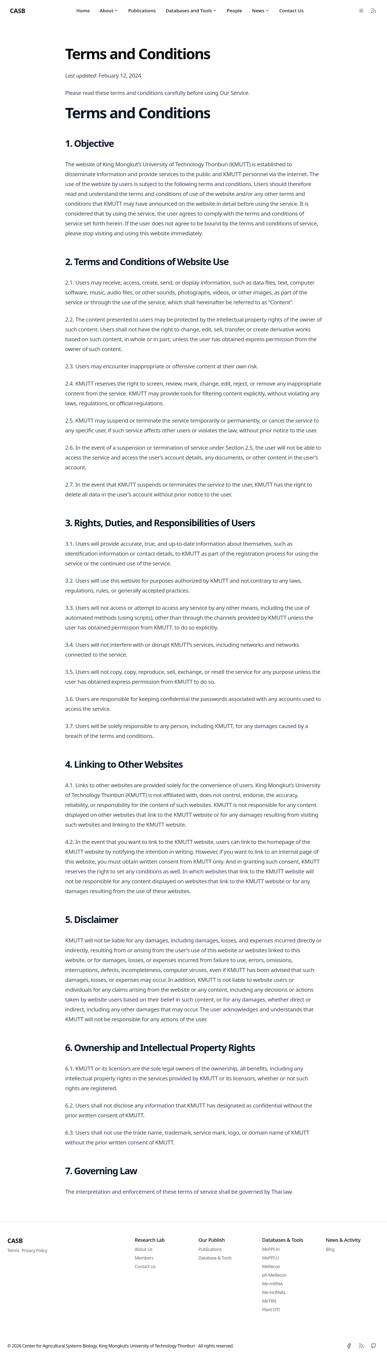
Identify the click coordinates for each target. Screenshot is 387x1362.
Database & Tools (215, 1258)
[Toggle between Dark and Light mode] (361, 10)
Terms (13, 1250)
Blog (330, 1249)
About (109, 10)
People (234, 10)
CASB (15, 1240)
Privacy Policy (34, 1250)
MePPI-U (270, 1258)
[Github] (373, 1346)
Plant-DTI (271, 1309)
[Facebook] (349, 1346)
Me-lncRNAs (273, 1292)
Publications (142, 10)
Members (144, 1258)
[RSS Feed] (373, 10)
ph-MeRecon (274, 1275)
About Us (143, 1249)
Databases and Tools (191, 10)
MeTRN (269, 1301)
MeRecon (271, 1266)
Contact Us (291, 10)
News (260, 10)
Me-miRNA (272, 1284)
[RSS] (361, 1346)
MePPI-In (271, 1249)
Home (83, 10)
